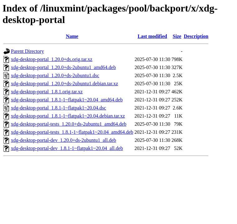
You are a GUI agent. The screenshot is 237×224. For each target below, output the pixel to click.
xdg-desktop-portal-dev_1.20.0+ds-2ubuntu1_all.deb (63, 140)
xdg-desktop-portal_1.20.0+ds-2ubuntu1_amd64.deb (63, 67)
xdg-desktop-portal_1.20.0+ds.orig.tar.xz (51, 59)
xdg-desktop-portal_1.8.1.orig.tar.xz (47, 91)
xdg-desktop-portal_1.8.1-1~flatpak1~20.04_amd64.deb (67, 99)
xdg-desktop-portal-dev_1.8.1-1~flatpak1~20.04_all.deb (67, 148)
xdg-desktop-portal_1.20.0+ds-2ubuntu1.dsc (55, 75)
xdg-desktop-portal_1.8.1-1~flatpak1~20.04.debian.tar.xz (68, 116)
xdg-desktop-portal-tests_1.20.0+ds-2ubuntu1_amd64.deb (68, 124)
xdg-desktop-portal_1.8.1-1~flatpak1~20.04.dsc (58, 107)
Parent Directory (27, 51)
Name (72, 36)
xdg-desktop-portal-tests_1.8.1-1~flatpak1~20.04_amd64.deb (72, 132)
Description (196, 36)
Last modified (152, 36)
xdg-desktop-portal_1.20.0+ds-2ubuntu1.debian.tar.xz (64, 83)
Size (177, 36)
